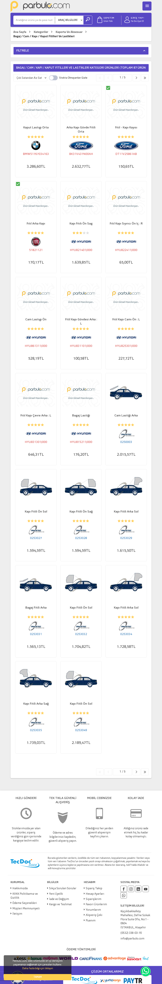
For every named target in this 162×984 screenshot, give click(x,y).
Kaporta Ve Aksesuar (69, 32)
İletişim (17, 914)
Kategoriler (41, 32)
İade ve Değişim (59, 899)
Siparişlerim (93, 899)
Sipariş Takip (94, 888)
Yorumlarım (93, 910)
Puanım (90, 920)
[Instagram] (131, 889)
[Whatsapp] (123, 895)
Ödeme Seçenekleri (24, 903)
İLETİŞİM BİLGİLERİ (132, 905)
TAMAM (37, 977)
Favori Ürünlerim (96, 904)
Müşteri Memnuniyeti (26, 908)
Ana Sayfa (19, 32)
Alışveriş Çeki (94, 915)
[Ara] (34, 20)
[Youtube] (145, 889)
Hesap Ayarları (95, 894)
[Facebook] (123, 889)
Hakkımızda (20, 888)
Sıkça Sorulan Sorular (62, 888)
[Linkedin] (138, 889)
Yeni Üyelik (56, 894)
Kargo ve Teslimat (60, 904)
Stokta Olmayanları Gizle (73, 78)
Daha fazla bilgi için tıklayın (37, 968)
